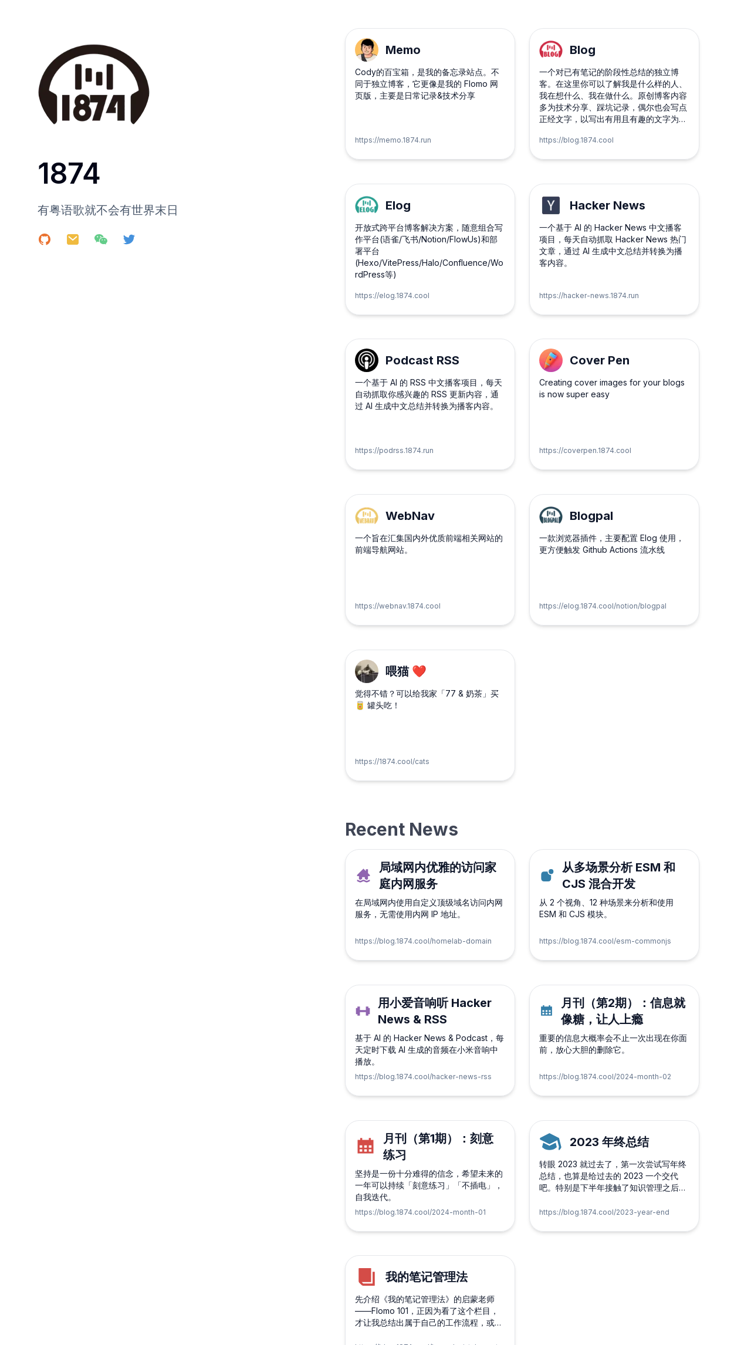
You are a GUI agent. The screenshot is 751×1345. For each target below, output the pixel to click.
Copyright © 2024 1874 (72, 1327)
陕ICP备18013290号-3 (683, 1327)
